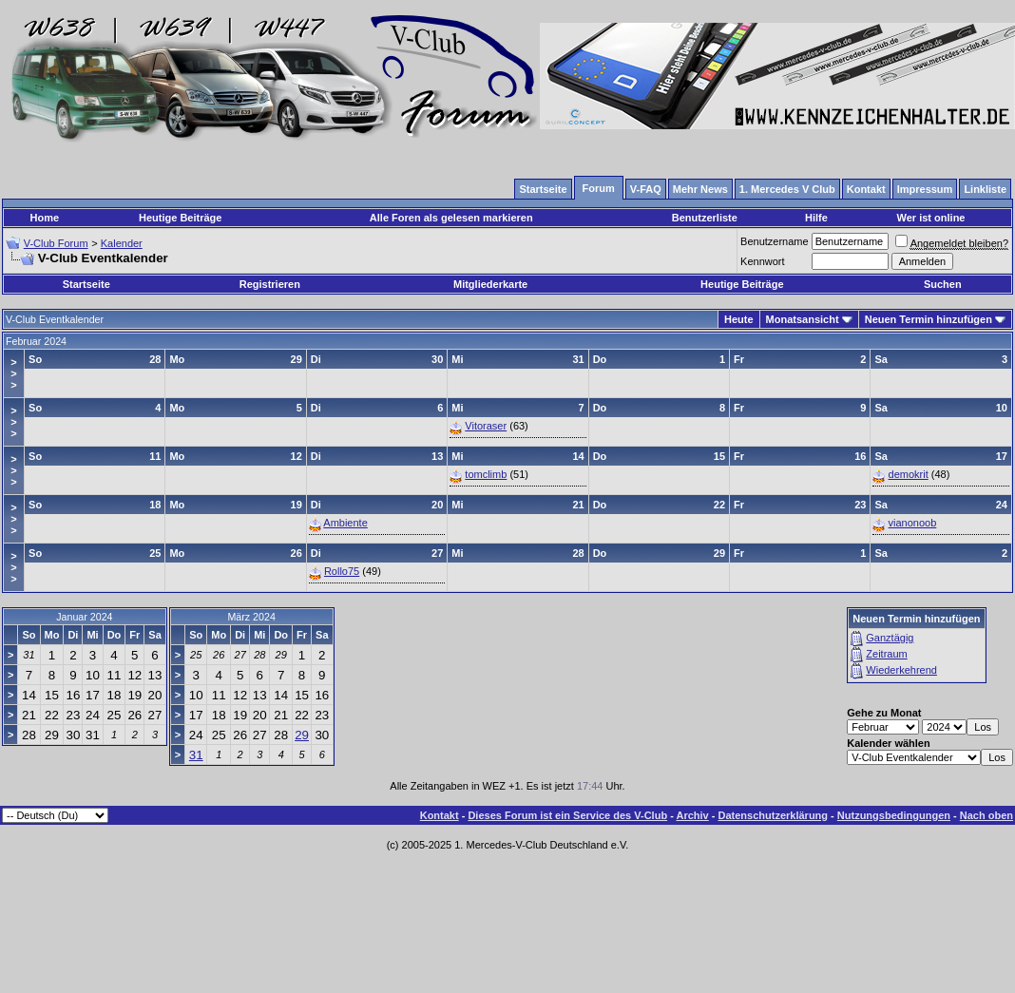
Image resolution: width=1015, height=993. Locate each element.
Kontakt (439, 815)
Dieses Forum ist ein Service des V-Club (567, 815)
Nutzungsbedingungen (893, 815)
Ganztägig (889, 637)
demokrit (909, 474)
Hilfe (816, 217)
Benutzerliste (704, 217)
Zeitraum (886, 653)
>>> (13, 373)
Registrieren (269, 284)
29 (302, 735)
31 (196, 755)
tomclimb (486, 474)
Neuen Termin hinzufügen (928, 319)
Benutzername (774, 241)
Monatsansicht (802, 319)
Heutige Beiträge (180, 217)
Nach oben (986, 815)
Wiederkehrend (901, 670)
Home (45, 217)
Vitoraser (486, 425)
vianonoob (913, 522)
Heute (739, 319)
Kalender (122, 243)
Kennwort (762, 261)
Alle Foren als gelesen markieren (451, 217)
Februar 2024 (36, 341)
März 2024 (251, 616)
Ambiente (345, 522)
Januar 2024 (84, 616)
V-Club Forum (56, 243)
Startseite (86, 284)
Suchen (943, 284)
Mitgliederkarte (490, 284)
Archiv (692, 815)
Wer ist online (931, 217)
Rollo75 (341, 571)
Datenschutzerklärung (773, 815)
